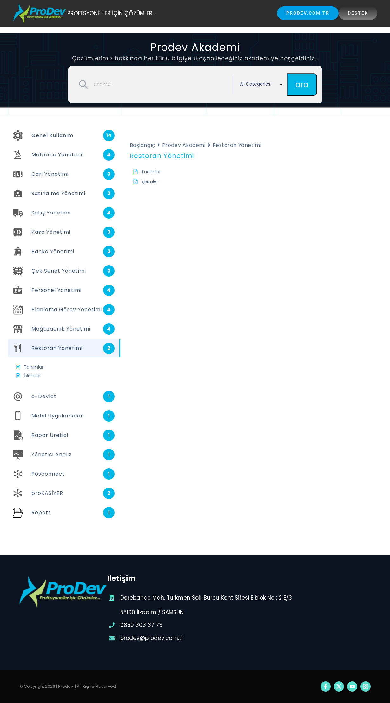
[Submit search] (302, 84)
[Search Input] (161, 84)
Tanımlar (151, 171)
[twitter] (339, 686)
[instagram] (365, 686)
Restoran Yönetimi (237, 145)
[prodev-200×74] (40, 6)
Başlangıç (142, 145)
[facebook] (326, 686)
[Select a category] (260, 84)
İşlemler (149, 181)
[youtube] (352, 686)
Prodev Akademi (184, 145)
